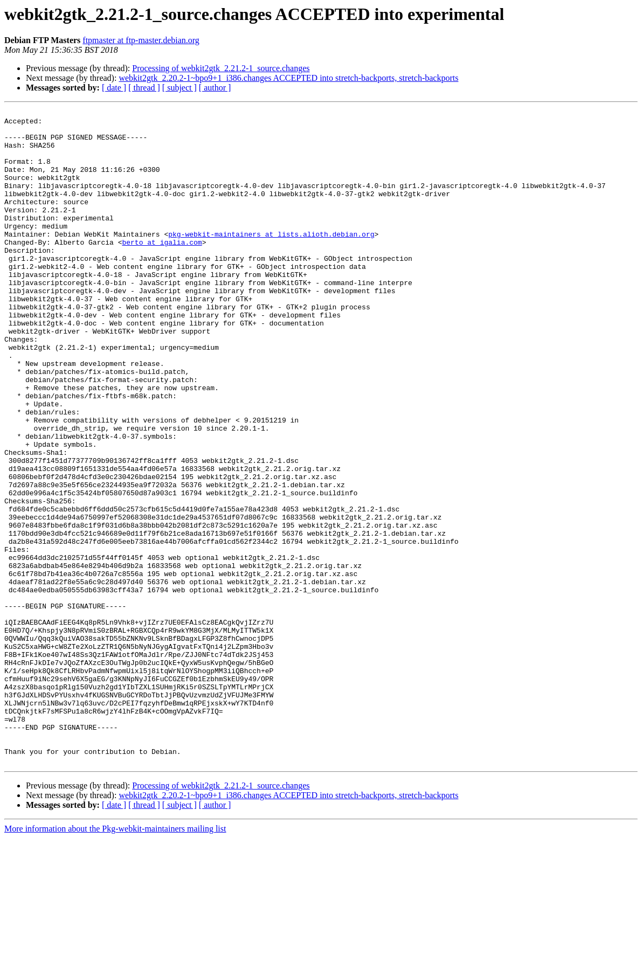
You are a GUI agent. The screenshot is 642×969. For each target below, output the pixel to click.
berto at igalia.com (162, 269)
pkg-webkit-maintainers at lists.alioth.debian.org (271, 260)
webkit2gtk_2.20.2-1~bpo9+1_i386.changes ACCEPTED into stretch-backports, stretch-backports (288, 77)
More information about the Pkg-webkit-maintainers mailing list (115, 959)
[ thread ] (144, 87)
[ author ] (215, 87)
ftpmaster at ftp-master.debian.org (140, 40)
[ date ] (114, 87)
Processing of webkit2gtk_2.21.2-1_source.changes (220, 68)
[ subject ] (179, 87)
